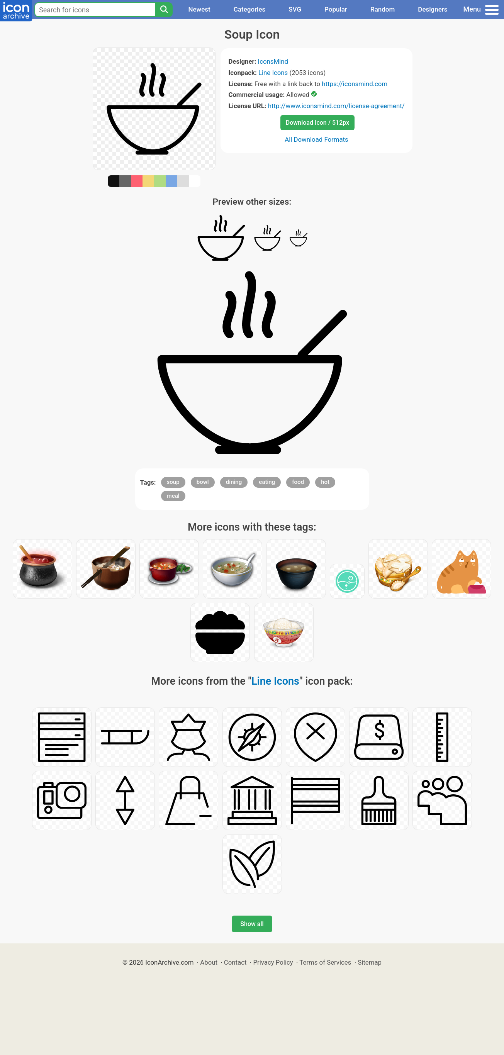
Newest (199, 9)
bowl (203, 481)
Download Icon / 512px (317, 122)
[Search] (164, 9)
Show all (251, 924)
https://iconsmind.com (354, 84)
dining (234, 481)
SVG (294, 9)
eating (267, 481)
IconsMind (273, 61)
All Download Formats (316, 139)
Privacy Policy (273, 962)
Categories (250, 9)
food (298, 481)
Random (382, 9)
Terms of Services (325, 962)
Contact (235, 962)
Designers (432, 9)
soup (173, 481)
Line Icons (273, 72)
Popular (335, 9)
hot (325, 481)
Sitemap (370, 962)
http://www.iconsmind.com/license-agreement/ (336, 106)
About (208, 962)
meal (173, 495)
